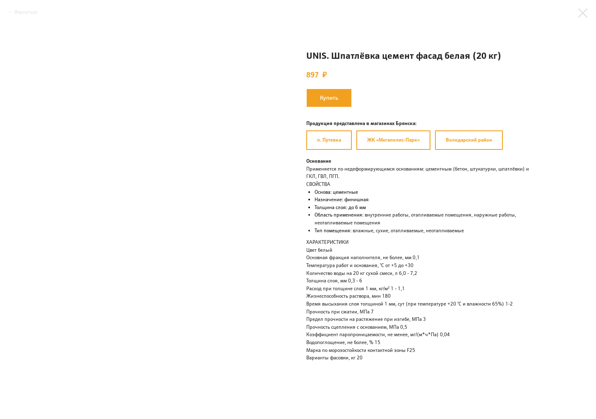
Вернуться (26, 12)
